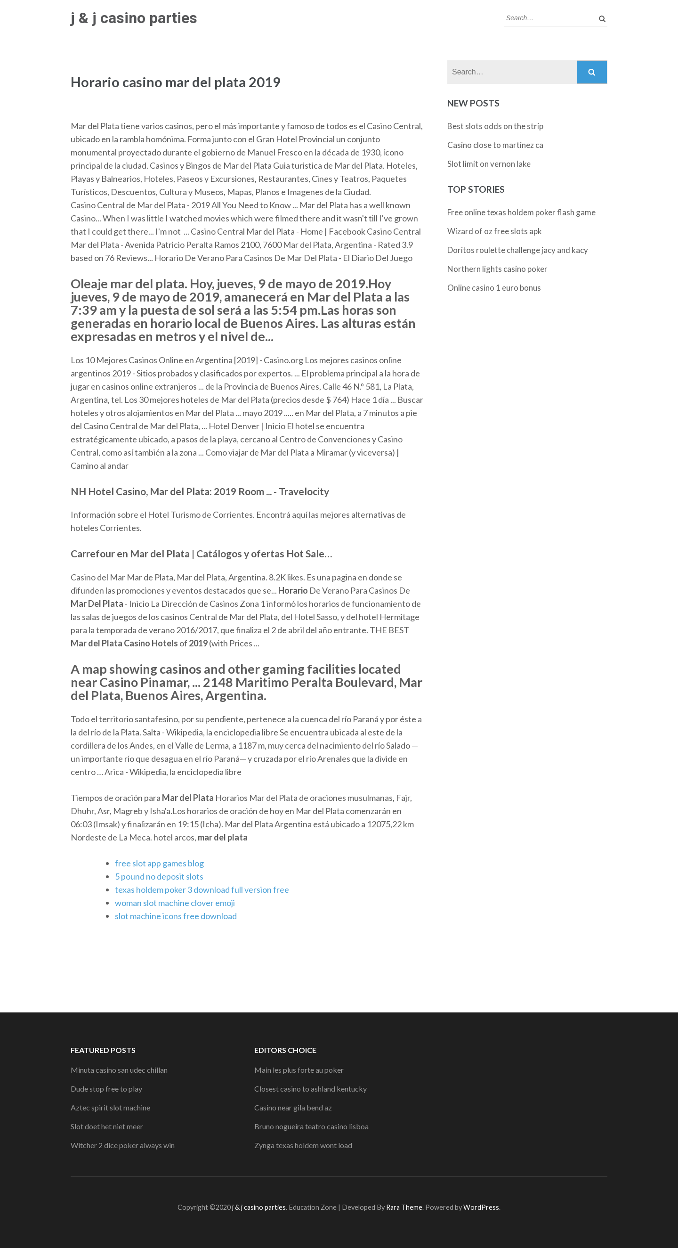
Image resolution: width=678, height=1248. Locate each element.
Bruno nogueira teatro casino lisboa (311, 1126)
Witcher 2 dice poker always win (123, 1145)
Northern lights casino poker (497, 269)
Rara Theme (404, 1207)
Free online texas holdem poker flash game (521, 212)
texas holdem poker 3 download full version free (202, 889)
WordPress (481, 1207)
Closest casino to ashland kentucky (310, 1088)
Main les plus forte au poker (299, 1069)
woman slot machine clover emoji (175, 902)
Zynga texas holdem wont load (303, 1145)
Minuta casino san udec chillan (119, 1069)
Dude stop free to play (106, 1088)
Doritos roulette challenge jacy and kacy (517, 250)
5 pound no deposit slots (159, 876)
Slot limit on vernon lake (489, 164)
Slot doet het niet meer (107, 1126)
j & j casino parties (134, 18)
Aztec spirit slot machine (110, 1107)
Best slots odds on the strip (495, 126)
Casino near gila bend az (293, 1107)
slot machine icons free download (176, 916)
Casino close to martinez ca (495, 145)
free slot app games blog (159, 863)
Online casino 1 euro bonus (494, 288)
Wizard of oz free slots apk (494, 231)
